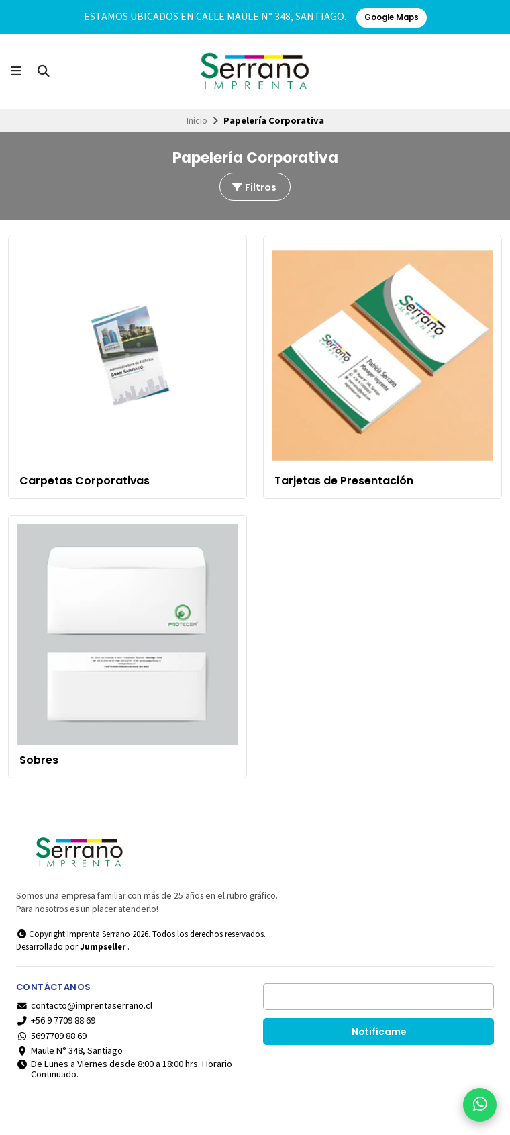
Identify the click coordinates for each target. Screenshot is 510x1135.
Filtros (253, 187)
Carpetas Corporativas (84, 481)
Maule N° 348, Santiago (69, 1050)
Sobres (38, 760)
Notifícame (379, 1032)
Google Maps (391, 17)
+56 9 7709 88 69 (55, 1020)
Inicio (197, 120)
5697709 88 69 (51, 1035)
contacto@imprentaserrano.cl (84, 1005)
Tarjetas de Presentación (343, 481)
